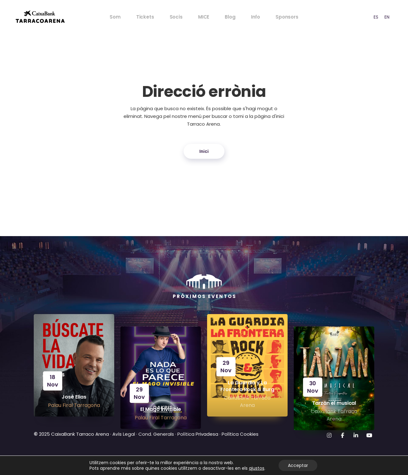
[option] (376, 17)
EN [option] (386, 17)
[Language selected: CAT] (378, 17)
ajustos (256, 468)
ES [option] (376, 17)
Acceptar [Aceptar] (298, 465)
